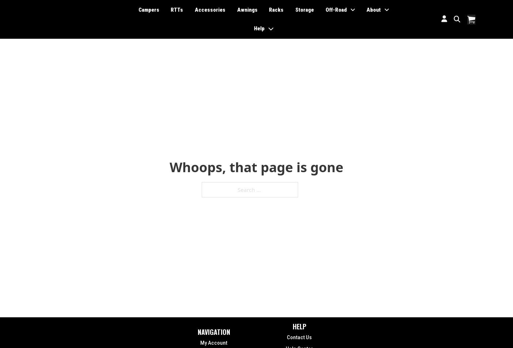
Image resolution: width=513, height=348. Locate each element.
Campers (148, 10)
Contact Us (299, 337)
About (373, 10)
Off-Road (336, 10)
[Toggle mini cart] (471, 19)
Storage (304, 10)
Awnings (247, 10)
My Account (213, 343)
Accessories (210, 10)
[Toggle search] (457, 19)
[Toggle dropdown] (352, 10)
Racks (276, 10)
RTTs (177, 10)
